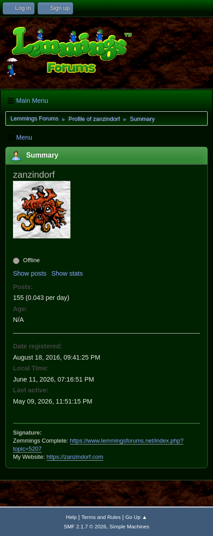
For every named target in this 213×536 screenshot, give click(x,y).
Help (71, 517)
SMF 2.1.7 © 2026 (85, 526)
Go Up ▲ (136, 517)
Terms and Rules (101, 517)
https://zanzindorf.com (75, 456)
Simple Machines (129, 526)
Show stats (67, 273)
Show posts (29, 273)
